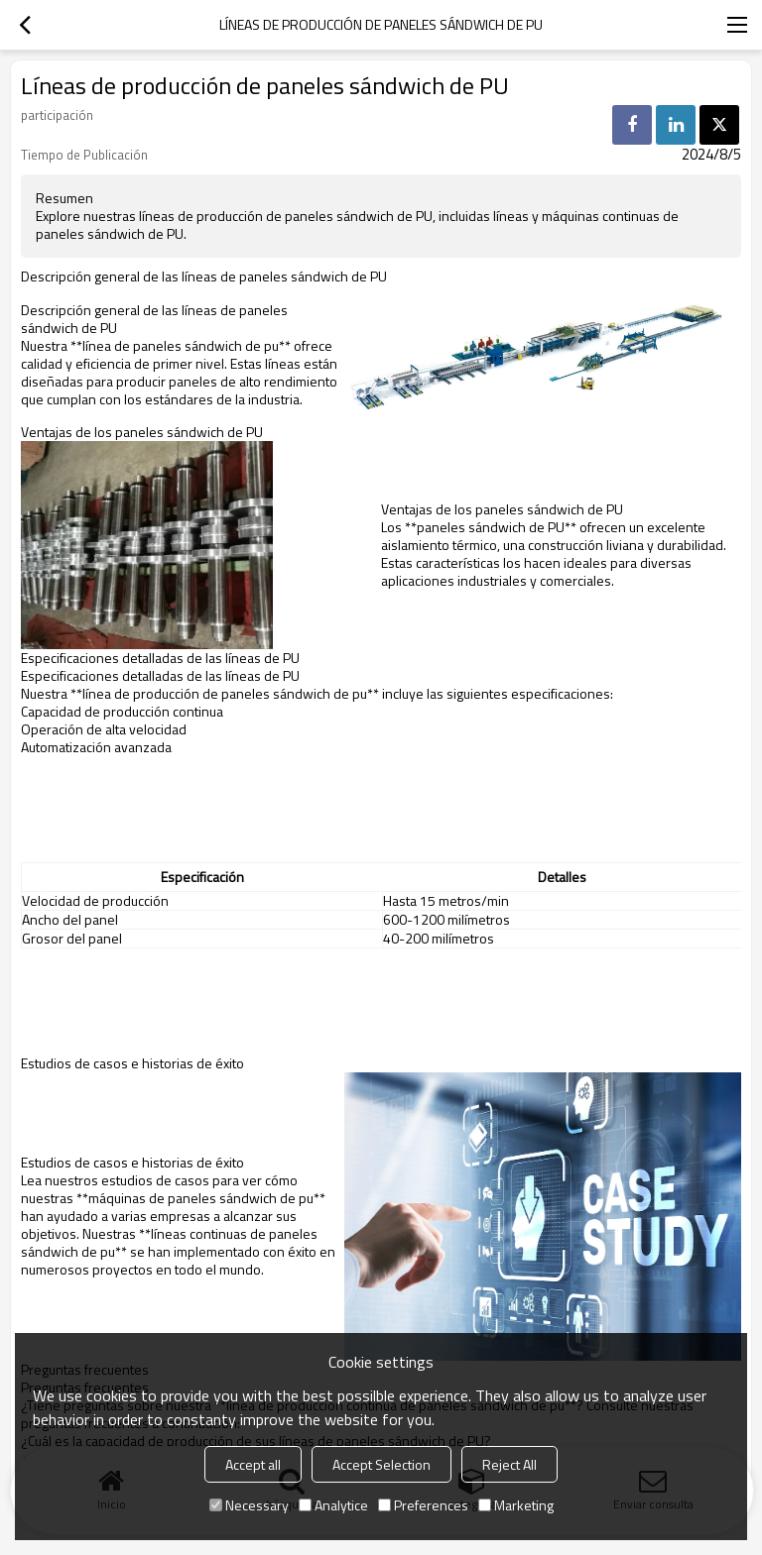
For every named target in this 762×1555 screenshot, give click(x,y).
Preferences (423, 1505)
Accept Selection (381, 1464)
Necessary (249, 1505)
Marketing (516, 1505)
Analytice (333, 1505)
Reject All (509, 1464)
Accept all (253, 1464)
